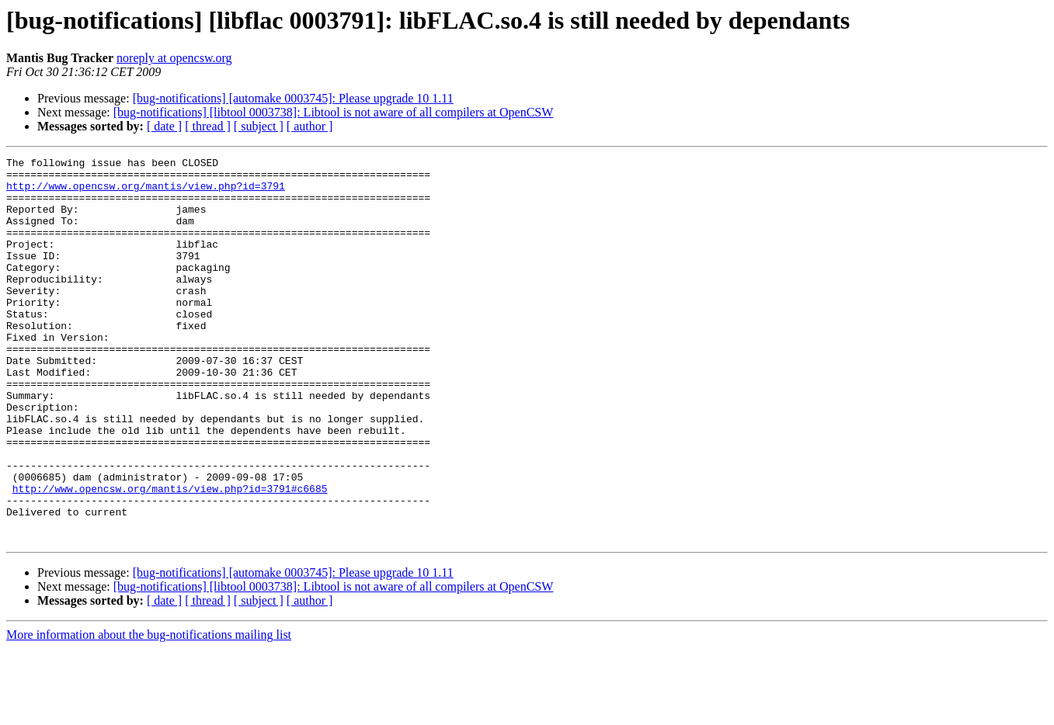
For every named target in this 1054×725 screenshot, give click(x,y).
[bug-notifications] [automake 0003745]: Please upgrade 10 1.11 (293, 98)
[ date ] (164, 126)
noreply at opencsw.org (174, 57)
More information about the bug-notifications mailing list (148, 711)
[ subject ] (259, 126)
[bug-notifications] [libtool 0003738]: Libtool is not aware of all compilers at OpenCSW (333, 112)
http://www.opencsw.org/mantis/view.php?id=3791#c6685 (170, 556)
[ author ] (310, 126)
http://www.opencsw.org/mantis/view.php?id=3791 (145, 192)
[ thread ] (208, 126)
